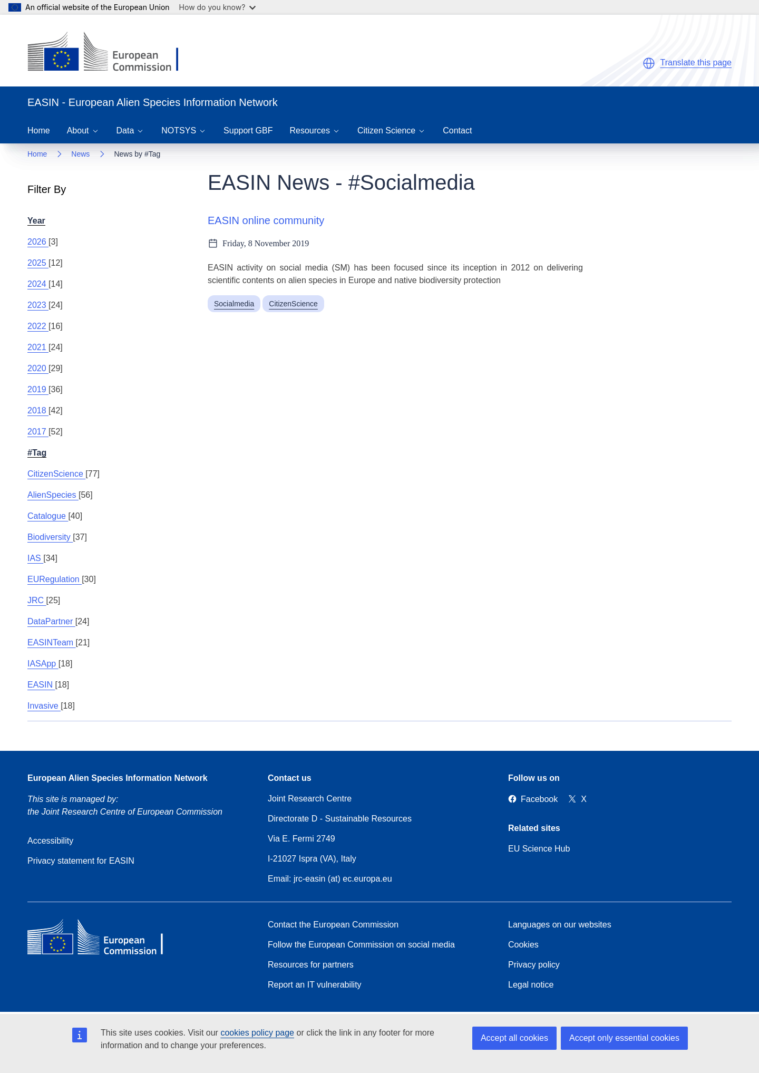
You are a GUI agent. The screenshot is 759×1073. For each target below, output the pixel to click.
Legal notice (530, 984)
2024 (37, 283)
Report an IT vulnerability (315, 984)
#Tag (36, 452)
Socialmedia (234, 303)
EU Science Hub (539, 848)
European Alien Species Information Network (117, 778)
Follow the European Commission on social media (361, 944)
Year (36, 220)
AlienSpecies (53, 494)
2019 (37, 389)
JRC (36, 600)
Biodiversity (50, 537)
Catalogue (47, 515)
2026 (37, 241)
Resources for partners (311, 964)
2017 (37, 431)
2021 (37, 347)
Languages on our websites (559, 924)
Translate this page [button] (696, 62)
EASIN (41, 684)
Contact (457, 130)
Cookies (523, 944)
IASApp (43, 663)
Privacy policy (534, 964)
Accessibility (50, 840)
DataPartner (51, 621)
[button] (649, 63)
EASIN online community (266, 220)
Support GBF (248, 130)
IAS (35, 558)
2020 (37, 368)
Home (38, 130)
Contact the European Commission (333, 924)
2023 (37, 305)
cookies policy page (257, 1032)
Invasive (44, 705)
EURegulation (54, 579)
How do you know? (217, 7)
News (80, 154)
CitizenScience (56, 473)
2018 (37, 410)
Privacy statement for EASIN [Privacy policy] (80, 860)
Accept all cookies (514, 1037)
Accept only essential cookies (624, 1037)
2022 (37, 326)
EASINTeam (51, 642)
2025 (37, 262)
